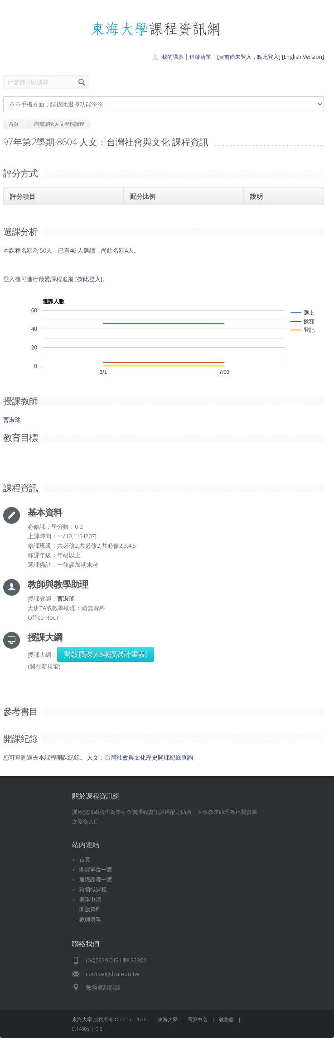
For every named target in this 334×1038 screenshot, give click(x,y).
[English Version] (303, 57)
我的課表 (173, 57)
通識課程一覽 (95, 879)
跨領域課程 (92, 889)
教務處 (226, 1019)
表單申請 (90, 899)
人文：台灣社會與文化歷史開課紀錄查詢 (140, 757)
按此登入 (89, 279)
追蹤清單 (200, 57)
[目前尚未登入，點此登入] (249, 57)
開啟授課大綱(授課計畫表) (105, 654)
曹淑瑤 (12, 420)
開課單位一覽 (95, 869)
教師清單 (90, 919)
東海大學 (82, 1019)
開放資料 (90, 909)
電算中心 (198, 1019)
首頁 (84, 859)
